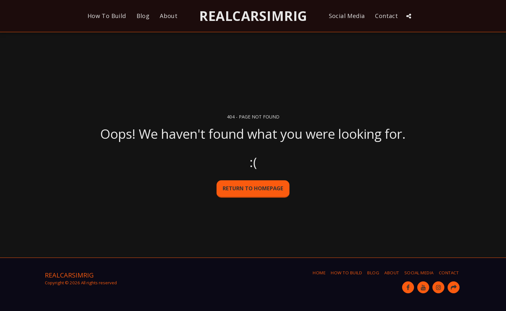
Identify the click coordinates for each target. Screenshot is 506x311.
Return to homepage (253, 188)
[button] (408, 16)
